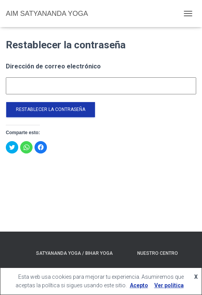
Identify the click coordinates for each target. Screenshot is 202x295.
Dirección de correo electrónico (53, 66)
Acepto (139, 285)
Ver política (169, 285)
